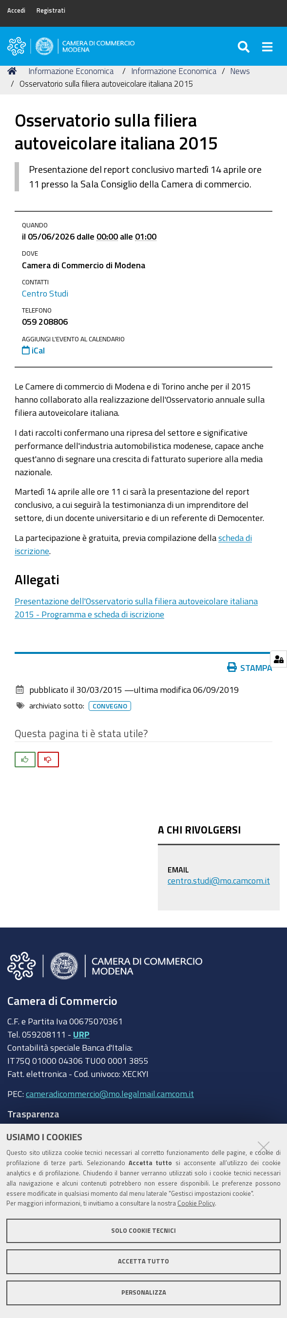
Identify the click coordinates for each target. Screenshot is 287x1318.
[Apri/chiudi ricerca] (245, 46)
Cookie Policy (196, 1203)
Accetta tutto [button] (143, 1261)
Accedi (16, 10)
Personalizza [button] (143, 1292)
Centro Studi (45, 293)
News (240, 71)
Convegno (110, 706)
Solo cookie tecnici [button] (143, 1230)
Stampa (250, 667)
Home (13, 71)
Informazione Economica (71, 71)
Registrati (51, 10)
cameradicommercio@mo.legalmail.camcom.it (110, 1093)
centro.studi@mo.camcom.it (219, 880)
